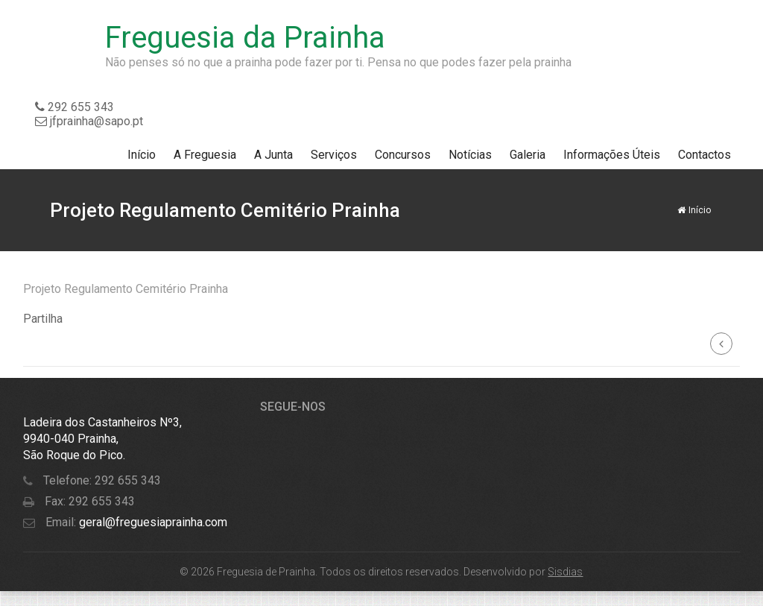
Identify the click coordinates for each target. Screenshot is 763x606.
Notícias (470, 155)
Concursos (403, 155)
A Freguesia (205, 155)
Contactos (704, 155)
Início (141, 155)
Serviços (334, 155)
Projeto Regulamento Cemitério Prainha (125, 289)
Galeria (527, 155)
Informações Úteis (611, 155)
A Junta (273, 155)
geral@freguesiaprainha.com (151, 522)
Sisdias (565, 572)
